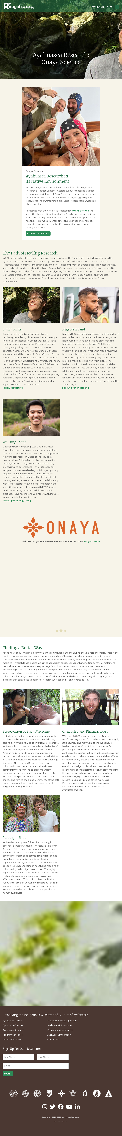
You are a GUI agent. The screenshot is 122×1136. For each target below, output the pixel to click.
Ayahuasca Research (13, 1030)
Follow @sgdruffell (13, 388)
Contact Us (53, 1039)
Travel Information (12, 1039)
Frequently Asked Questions (62, 1020)
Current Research (37, 233)
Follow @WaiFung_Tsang (17, 500)
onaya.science (92, 541)
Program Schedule (13, 1035)
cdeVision (64, 1122)
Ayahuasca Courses (13, 1025)
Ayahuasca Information (59, 1025)
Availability (102, 7)
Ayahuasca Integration (59, 1035)
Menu (117, 7)
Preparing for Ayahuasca (60, 1030)
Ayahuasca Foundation (19, 6)
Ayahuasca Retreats (13, 1020)
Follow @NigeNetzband (75, 388)
